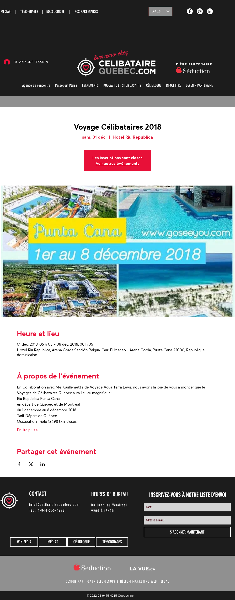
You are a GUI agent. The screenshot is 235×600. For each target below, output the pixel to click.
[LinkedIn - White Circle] (210, 11)
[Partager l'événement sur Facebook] (19, 464)
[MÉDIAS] (53, 542)
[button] (160, 11)
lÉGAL (165, 581)
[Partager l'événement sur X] (31, 464)
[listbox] (160, 11)
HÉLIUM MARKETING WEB (138, 581)
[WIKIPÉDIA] (24, 542)
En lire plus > (27, 429)
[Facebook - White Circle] (190, 11)
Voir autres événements (117, 163)
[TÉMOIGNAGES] (112, 542)
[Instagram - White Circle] (200, 11)
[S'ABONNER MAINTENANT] (187, 532)
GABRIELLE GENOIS (101, 581)
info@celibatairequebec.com (54, 504)
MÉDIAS (6, 11)
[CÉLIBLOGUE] (81, 542)
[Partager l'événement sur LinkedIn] (42, 464)
